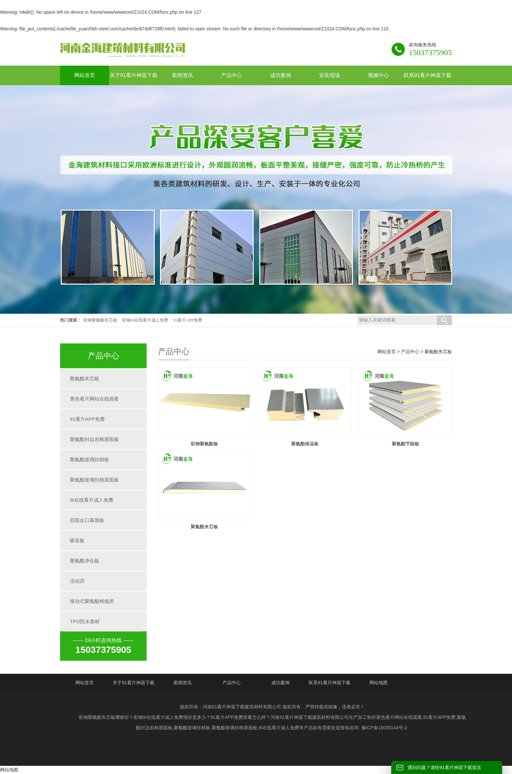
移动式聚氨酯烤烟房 (92, 601)
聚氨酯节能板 (405, 443)
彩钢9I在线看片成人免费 (145, 320)
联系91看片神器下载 (329, 682)
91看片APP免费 (187, 320)
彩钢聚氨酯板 (204, 443)
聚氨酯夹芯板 (84, 378)
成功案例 (280, 682)
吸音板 (77, 540)
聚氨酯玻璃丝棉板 (89, 459)
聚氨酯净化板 (84, 560)
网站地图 (378, 682)
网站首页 (386, 351)
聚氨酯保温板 (305, 443)
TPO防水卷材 (85, 621)
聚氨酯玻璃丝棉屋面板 (94, 479)
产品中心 (410, 351)
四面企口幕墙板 (87, 520)
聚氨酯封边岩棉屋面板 (94, 439)
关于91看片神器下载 (133, 682)
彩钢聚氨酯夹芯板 (100, 320)
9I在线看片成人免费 (91, 500)
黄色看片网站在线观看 (94, 399)
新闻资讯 (182, 682)
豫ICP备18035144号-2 (384, 727)
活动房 (77, 581)
